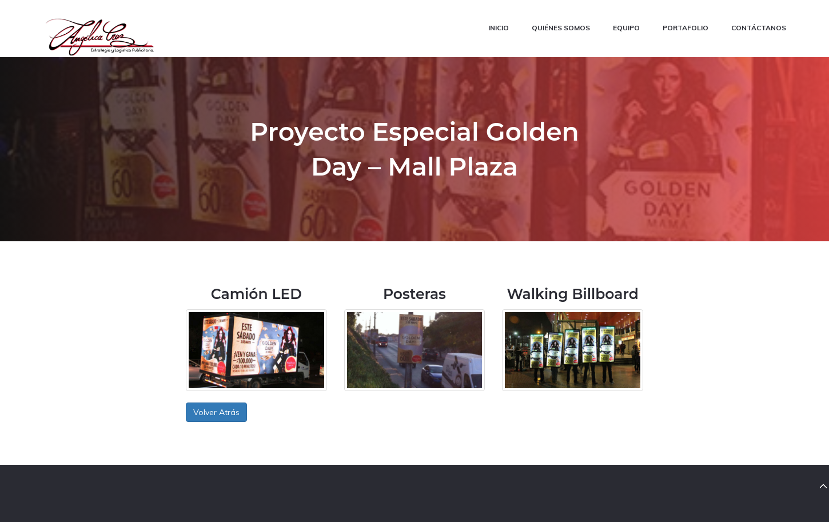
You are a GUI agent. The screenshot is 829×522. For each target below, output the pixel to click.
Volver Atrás (216, 412)
